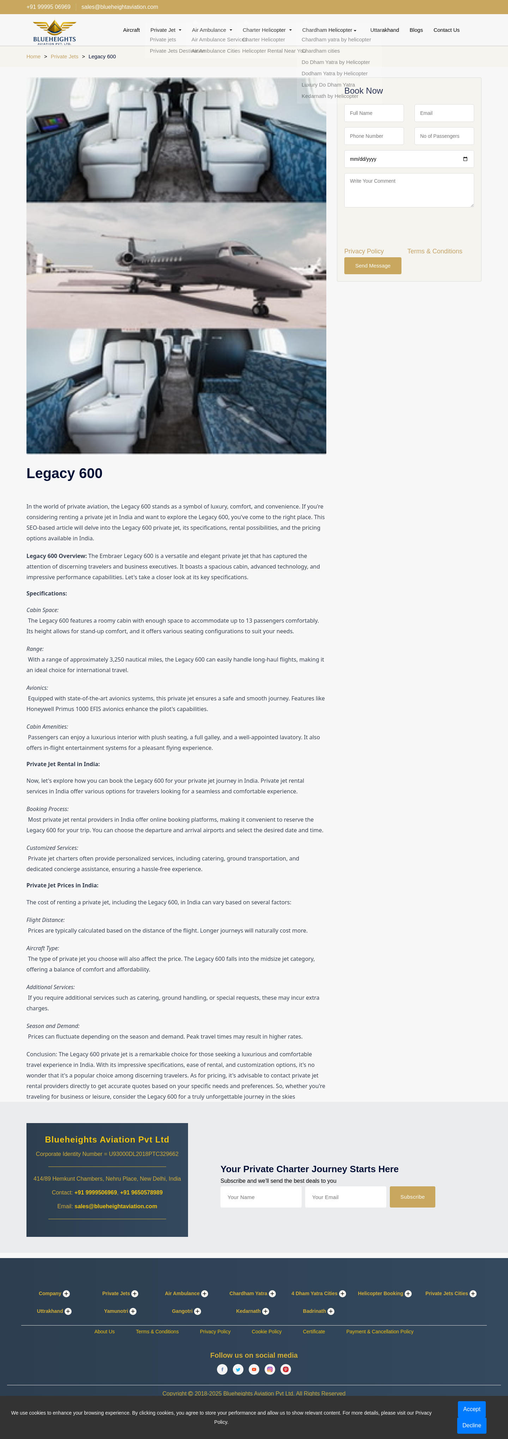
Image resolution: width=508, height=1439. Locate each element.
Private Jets (64, 56)
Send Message (373, 266)
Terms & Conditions (434, 251)
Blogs (416, 30)
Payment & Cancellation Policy (380, 1331)
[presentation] (398, 226)
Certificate (314, 1331)
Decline (471, 1425)
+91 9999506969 (95, 1193)
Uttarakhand (384, 30)
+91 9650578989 (141, 1193)
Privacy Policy (364, 251)
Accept (471, 1409)
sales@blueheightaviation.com (115, 1206)
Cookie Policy (267, 1331)
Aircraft (131, 30)
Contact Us (447, 30)
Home (33, 56)
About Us (105, 1331)
